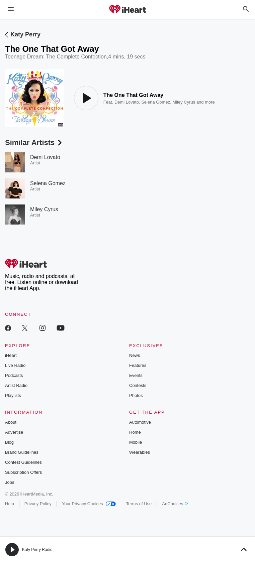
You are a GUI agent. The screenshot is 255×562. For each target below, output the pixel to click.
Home (135, 432)
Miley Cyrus (183, 102)
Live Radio (15, 365)
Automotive (140, 422)
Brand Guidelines (21, 452)
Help (9, 503)
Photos (136, 395)
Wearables (139, 452)
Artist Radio (16, 385)
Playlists (13, 395)
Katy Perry (25, 34)
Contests (137, 385)
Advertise (14, 432)
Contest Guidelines (23, 462)
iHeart (11, 355)
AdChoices (175, 503)
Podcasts (14, 375)
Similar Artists (34, 142)
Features (137, 365)
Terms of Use (139, 503)
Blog (9, 442)
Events (136, 375)
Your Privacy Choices (89, 503)
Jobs (9, 482)
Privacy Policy (38, 503)
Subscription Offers (23, 472)
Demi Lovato (126, 102)
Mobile (135, 442)
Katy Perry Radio (37, 549)
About (10, 422)
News (134, 355)
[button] (12, 549)
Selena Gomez (155, 102)
